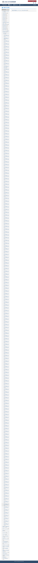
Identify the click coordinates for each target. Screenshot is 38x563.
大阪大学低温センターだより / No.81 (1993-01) (6, 300)
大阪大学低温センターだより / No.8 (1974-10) (6, 505)
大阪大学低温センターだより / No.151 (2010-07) (6, 103)
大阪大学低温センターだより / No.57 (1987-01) (6, 367)
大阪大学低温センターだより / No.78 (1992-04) (6, 308)
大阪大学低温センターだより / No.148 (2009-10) (6, 112)
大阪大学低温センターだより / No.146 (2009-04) (6, 117)
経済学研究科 (4, 15)
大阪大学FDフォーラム (5, 552)
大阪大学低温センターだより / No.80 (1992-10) (6, 303)
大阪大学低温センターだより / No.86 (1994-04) (6, 286)
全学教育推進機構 (5, 541)
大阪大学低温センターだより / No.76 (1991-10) (6, 314)
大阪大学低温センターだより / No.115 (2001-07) (6, 204)
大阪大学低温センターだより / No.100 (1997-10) (6, 246)
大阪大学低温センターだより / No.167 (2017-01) (6, 61)
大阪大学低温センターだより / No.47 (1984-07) (6, 395)
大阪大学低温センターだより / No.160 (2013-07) (6, 78)
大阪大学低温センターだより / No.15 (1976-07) (6, 485)
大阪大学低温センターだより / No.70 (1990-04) (6, 331)
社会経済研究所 (4, 28)
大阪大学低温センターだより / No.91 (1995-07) (6, 272)
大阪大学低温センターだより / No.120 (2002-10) (6, 190)
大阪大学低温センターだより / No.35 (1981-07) (6, 429)
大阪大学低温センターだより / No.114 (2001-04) (6, 207)
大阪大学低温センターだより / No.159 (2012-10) (6, 81)
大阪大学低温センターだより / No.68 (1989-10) (6, 336)
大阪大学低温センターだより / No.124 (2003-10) (6, 179)
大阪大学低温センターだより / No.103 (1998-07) (6, 238)
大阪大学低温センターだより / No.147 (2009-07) (6, 114)
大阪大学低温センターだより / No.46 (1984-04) (6, 398)
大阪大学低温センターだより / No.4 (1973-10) (6, 516)
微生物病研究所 (4, 25)
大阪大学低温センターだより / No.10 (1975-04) (6, 499)
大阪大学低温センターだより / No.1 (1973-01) (6, 524)
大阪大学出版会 (4, 553)
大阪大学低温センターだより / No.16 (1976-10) (6, 482)
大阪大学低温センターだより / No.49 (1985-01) (6, 390)
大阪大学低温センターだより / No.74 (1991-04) (6, 319)
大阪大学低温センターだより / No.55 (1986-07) (6, 373)
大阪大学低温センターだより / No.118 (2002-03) (6, 196)
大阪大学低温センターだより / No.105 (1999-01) (6, 232)
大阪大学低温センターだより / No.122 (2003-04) (6, 185)
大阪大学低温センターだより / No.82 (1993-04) (6, 297)
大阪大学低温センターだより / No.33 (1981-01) (6, 435)
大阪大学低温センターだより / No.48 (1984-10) (6, 392)
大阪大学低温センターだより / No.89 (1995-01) (6, 277)
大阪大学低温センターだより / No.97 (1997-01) (6, 255)
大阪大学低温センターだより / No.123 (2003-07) (6, 182)
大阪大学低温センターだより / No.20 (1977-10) (6, 471)
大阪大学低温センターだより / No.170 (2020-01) (6, 53)
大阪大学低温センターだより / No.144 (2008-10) (6, 123)
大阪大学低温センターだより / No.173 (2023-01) (6, 44)
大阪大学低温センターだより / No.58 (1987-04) (6, 364)
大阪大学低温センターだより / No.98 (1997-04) (6, 252)
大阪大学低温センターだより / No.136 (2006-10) (6, 145)
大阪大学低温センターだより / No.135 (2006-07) (6, 148)
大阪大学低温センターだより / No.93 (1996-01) (6, 266)
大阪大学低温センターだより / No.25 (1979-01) (6, 457)
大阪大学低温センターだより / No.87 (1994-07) (6, 283)
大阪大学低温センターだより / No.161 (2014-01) (6, 75)
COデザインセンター (5, 528)
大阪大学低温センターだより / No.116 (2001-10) (6, 202)
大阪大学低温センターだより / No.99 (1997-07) (6, 249)
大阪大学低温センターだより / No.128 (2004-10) (6, 168)
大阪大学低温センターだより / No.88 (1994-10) (6, 280)
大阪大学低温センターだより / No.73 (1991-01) (6, 322)
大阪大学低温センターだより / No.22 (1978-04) (6, 465)
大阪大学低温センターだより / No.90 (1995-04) (6, 275)
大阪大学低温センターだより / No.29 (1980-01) (6, 446)
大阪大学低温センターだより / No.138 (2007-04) (6, 140)
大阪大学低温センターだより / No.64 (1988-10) (6, 348)
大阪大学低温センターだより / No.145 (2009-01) (6, 120)
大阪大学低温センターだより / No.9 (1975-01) (6, 502)
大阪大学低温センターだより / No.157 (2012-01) (6, 86)
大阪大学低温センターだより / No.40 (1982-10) (6, 415)
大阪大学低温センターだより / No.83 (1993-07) (6, 294)
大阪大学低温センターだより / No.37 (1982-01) (6, 423)
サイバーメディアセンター (6, 539)
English (35, 3)
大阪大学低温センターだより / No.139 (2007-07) (6, 137)
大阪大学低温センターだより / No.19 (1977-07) (6, 474)
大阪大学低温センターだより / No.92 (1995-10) (6, 269)
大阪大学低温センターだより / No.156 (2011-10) (6, 89)
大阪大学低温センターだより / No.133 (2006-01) (6, 154)
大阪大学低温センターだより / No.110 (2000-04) (6, 218)
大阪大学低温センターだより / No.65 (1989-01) (6, 345)
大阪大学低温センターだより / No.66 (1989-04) (6, 342)
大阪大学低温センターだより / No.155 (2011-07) (6, 92)
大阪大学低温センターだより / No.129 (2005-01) (6, 165)
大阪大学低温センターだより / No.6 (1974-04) (6, 510)
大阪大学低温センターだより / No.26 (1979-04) (6, 454)
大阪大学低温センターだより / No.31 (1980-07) (6, 440)
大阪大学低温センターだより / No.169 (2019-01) (6, 56)
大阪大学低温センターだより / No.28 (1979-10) (6, 449)
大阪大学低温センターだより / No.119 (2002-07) (6, 193)
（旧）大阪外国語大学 (5, 558)
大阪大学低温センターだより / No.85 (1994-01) (6, 289)
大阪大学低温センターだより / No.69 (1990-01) (6, 334)
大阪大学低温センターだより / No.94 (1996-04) (6, 263)
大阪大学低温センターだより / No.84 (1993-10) (6, 291)
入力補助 (33, 3)
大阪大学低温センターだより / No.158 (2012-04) (6, 84)
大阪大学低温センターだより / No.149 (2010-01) (6, 109)
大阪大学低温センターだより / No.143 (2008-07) (6, 126)
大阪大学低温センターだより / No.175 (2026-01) (6, 36)
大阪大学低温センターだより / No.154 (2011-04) (6, 95)
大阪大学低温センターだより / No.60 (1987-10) (6, 359)
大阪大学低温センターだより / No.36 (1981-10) (6, 426)
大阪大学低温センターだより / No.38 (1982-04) (6, 421)
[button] (5, 5)
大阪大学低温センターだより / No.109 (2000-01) (6, 221)
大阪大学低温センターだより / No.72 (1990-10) (6, 325)
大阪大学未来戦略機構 (5, 548)
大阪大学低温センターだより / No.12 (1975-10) (6, 494)
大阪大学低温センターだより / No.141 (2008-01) (6, 131)
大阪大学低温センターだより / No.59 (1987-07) (6, 362)
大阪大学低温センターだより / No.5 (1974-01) (6, 513)
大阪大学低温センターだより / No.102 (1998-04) (6, 241)
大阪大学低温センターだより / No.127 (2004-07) (6, 171)
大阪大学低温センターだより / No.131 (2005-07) (6, 159)
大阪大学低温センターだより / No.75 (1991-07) (6, 317)
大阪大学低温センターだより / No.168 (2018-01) (6, 58)
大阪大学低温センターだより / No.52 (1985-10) (6, 381)
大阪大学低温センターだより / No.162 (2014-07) (6, 72)
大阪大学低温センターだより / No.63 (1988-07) (6, 350)
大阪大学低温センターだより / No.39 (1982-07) (6, 418)
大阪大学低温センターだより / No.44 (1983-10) (6, 404)
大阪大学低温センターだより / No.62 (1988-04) (6, 353)
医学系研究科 (4, 18)
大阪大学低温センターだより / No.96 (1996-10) (6, 258)
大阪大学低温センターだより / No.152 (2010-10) (6, 100)
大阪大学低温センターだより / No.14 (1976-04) (6, 488)
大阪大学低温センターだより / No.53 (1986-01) (6, 378)
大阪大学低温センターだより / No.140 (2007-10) (6, 134)
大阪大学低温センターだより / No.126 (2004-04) (6, 173)
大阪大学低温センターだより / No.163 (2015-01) (6, 70)
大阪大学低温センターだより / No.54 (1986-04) (6, 376)
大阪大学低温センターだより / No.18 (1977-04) (6, 477)
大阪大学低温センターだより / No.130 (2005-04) (6, 162)
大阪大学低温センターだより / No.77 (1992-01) (6, 311)
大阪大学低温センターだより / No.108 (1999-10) (6, 224)
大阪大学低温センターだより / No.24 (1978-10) (6, 460)
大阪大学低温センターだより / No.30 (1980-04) (6, 443)
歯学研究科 (4, 19)
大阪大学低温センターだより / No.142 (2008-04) (6, 129)
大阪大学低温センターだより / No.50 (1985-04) (6, 387)
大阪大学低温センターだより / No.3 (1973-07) (6, 519)
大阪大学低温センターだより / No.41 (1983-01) (6, 412)
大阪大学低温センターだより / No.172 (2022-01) (6, 47)
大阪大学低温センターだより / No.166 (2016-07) (6, 64)
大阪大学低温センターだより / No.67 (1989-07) (6, 339)
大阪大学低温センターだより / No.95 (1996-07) (6, 261)
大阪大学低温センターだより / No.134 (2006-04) (6, 151)
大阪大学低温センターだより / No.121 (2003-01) (6, 187)
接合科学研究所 (4, 29)
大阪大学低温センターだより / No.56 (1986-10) (6, 370)
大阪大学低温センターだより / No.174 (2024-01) (6, 41)
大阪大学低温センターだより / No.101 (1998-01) (6, 244)
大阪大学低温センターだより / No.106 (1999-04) (6, 230)
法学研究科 (4, 14)
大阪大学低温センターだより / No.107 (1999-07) (6, 227)
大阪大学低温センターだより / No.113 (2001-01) (6, 210)
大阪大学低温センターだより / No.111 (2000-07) (6, 216)
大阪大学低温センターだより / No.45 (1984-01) (6, 401)
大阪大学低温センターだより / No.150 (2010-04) (6, 106)
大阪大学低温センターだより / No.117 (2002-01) (6, 199)
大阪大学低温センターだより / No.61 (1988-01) (6, 356)
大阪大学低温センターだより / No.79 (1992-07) (6, 305)
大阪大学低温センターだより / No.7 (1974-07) (6, 508)
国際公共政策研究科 (5, 24)
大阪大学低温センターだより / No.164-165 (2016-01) (6, 67)
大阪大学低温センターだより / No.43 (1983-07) (6, 407)
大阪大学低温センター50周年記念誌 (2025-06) (6, 39)
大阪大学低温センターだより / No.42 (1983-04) (6, 409)
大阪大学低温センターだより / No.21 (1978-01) (6, 468)
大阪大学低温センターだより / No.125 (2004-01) (6, 176)
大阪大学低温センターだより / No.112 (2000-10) (6, 213)
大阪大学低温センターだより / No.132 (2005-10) (6, 157)
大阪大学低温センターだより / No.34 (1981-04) (6, 432)
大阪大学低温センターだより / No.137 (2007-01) (6, 143)
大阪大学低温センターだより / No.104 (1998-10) (6, 235)
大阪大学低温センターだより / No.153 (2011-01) (6, 98)
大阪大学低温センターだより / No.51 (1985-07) (6, 384)
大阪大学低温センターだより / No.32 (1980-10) (6, 437)
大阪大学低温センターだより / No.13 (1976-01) (6, 491)
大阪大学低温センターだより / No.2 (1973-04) (6, 522)
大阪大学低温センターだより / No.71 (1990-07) (6, 328)
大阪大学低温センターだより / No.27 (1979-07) (6, 451)
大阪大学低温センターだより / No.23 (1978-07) (6, 463)
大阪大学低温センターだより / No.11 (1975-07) (6, 496)
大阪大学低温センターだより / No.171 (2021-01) (6, 50)
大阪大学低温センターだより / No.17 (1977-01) (6, 479)
